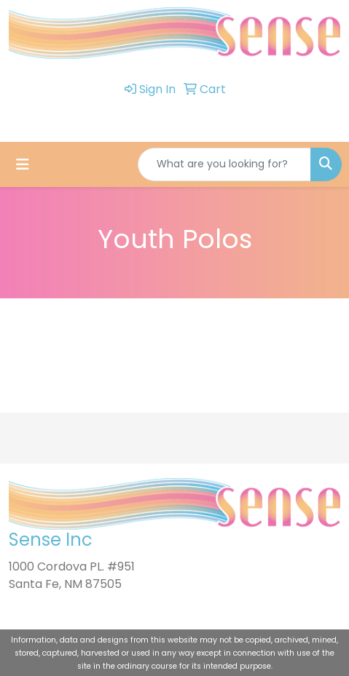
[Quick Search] (224, 164)
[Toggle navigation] (22, 164)
